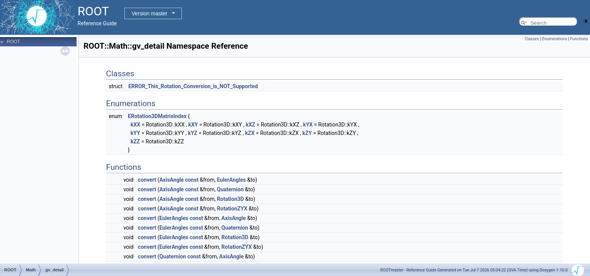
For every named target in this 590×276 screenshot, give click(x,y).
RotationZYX (232, 208)
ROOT (13, 41)
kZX (250, 133)
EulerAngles (231, 180)
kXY (193, 125)
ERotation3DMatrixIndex (157, 116)
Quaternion (230, 189)
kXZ (250, 125)
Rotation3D (230, 199)
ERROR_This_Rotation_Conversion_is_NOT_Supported (193, 86)
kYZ (193, 133)
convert (147, 180)
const (191, 180)
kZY (307, 133)
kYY (135, 133)
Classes (532, 38)
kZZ (135, 141)
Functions (579, 38)
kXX (135, 125)
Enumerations (554, 38)
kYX (307, 125)
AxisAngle (171, 180)
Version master (149, 13)
